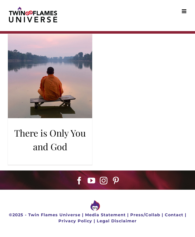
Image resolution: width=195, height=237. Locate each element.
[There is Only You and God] (50, 76)
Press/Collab (145, 214)
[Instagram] (104, 180)
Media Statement (105, 214)
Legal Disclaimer (117, 221)
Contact (174, 214)
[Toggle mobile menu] (184, 11)
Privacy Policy (75, 221)
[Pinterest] (116, 180)
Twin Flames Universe (54, 214)
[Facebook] (79, 180)
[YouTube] (91, 180)
